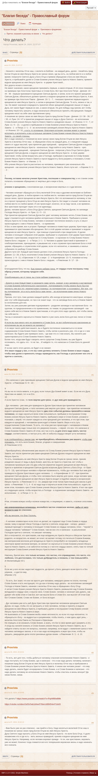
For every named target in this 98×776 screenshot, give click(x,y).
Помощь (69, 773)
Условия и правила (81, 773)
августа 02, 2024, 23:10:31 (14, 652)
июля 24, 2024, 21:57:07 (13, 65)
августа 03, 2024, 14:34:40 (14, 692)
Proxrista (12, 60)
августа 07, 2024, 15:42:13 (14, 722)
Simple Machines (22, 773)
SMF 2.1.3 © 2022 (8, 773)
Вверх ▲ (93, 773)
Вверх (5, 756)
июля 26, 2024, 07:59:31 (13, 374)
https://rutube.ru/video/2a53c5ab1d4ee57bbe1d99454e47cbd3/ (33, 704)
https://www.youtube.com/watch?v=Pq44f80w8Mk (39, 698)
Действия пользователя (83, 52)
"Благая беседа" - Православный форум (35, 16)
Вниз (5, 52)
